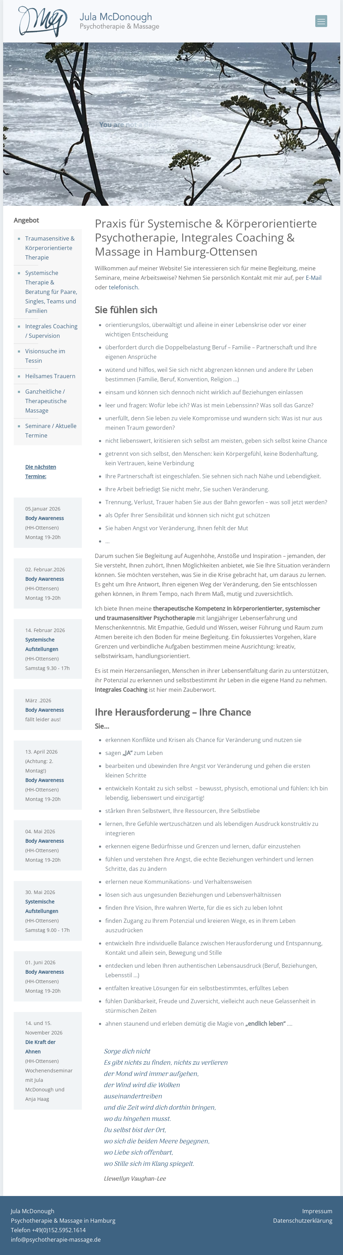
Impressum (317, 1211)
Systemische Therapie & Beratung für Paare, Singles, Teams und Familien (51, 292)
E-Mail (314, 278)
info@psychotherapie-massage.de (56, 1239)
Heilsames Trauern (50, 376)
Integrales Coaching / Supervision (51, 331)
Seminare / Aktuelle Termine (51, 430)
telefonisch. (124, 287)
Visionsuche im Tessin (45, 355)
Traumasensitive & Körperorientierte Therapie (50, 248)
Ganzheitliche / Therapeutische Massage (46, 401)
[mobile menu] (321, 21)
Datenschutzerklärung (302, 1220)
